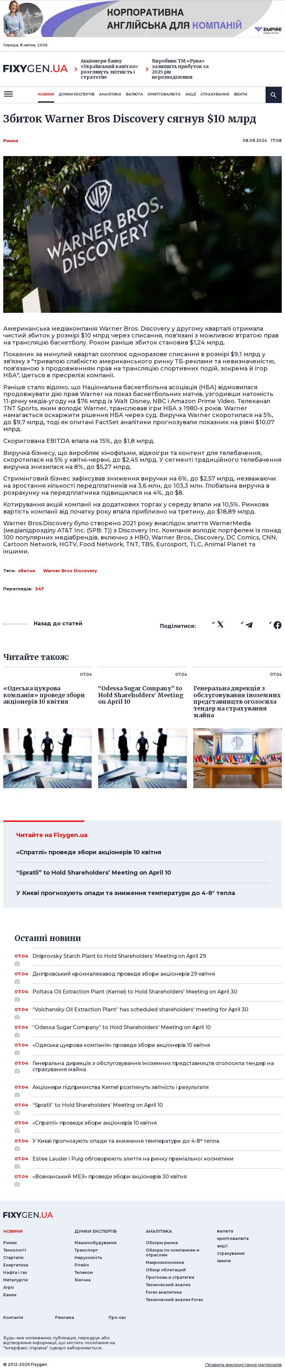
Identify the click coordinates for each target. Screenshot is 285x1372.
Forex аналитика (164, 1292)
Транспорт (86, 1250)
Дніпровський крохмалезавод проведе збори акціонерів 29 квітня (148, 976)
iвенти (240, 94)
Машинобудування (95, 1242)
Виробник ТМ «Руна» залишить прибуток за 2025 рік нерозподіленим (177, 69)
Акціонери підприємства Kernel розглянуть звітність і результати (148, 1089)
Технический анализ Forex (174, 1299)
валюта (134, 94)
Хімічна (82, 1279)
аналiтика (159, 1231)
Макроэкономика (165, 1262)
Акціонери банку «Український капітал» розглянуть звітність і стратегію (106, 69)
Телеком (83, 1272)
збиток (26, 570)
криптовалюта (164, 94)
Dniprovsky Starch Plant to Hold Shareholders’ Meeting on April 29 (148, 958)
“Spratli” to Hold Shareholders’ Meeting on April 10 (93, 872)
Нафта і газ (15, 1272)
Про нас (117, 1317)
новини (46, 94)
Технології (14, 1250)
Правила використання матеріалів (243, 1364)
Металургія (15, 1279)
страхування (214, 94)
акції (190, 94)
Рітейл (81, 1265)
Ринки (10, 140)
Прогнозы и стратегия (170, 1277)
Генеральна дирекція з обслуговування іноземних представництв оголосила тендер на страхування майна (153, 1066)
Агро (8, 1287)
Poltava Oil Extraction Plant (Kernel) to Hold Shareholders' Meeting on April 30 (148, 994)
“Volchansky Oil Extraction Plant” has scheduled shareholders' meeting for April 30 (148, 1011)
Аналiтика (110, 94)
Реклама (64, 1317)
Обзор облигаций (166, 1269)
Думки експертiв (77, 94)
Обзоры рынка (162, 1242)
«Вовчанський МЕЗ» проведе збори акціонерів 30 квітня (148, 1179)
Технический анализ (168, 1284)
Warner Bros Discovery (70, 570)
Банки (10, 1294)
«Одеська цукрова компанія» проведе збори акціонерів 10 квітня (148, 1047)
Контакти (13, 1317)
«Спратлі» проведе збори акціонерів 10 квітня (88, 852)
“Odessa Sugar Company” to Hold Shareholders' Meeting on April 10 (148, 1029)
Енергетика (15, 1265)
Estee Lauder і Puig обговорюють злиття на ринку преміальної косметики (148, 1161)
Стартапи (13, 1257)
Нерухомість (88, 1257)
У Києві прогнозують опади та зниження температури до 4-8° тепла (125, 893)
